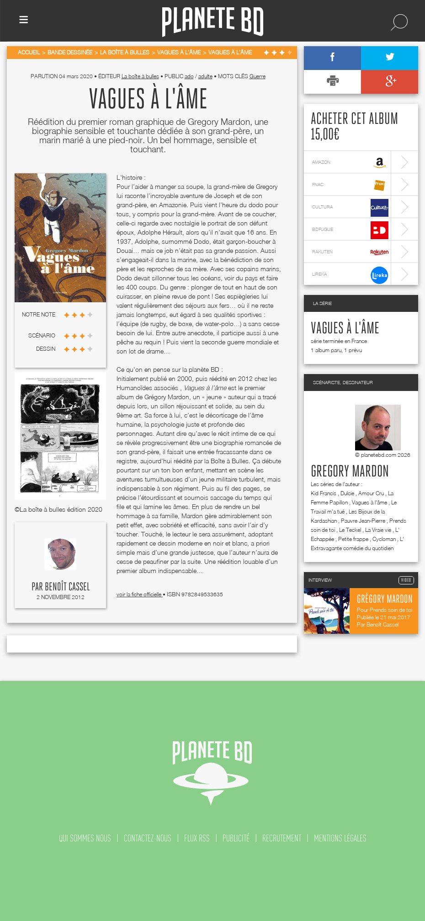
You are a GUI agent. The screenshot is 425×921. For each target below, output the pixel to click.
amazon (350, 163)
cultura (350, 208)
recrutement (281, 838)
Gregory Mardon (350, 472)
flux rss (197, 838)
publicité (236, 838)
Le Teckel (350, 529)
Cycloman (384, 538)
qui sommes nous (85, 838)
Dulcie (347, 493)
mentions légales (340, 838)
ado (189, 76)
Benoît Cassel (67, 587)
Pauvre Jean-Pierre (363, 520)
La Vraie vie (378, 529)
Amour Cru (371, 493)
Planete (212, 22)
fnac (350, 185)
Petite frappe (353, 538)
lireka (350, 275)
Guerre (258, 76)
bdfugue (350, 230)
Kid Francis (323, 493)
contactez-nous (147, 838)
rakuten (350, 253)
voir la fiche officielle (140, 594)
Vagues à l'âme (345, 328)
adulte (205, 76)
